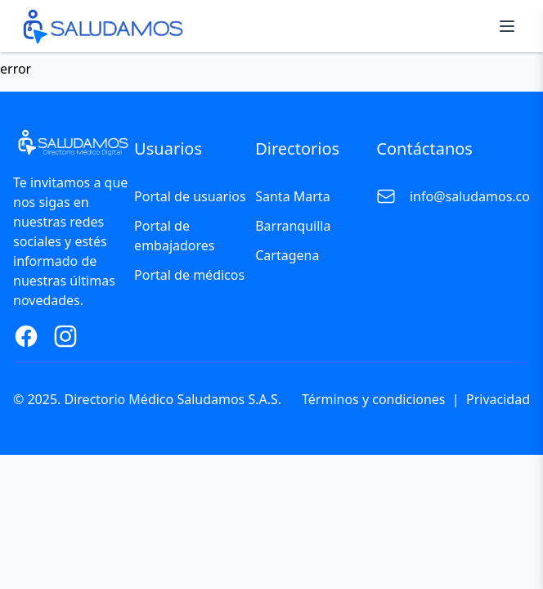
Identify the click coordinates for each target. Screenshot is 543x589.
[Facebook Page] (26, 336)
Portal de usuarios (190, 196)
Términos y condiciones (374, 399)
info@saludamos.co (470, 196)
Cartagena (287, 255)
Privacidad (498, 399)
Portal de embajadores (174, 235)
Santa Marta (292, 196)
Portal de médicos (189, 275)
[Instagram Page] (65, 336)
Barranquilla (292, 226)
